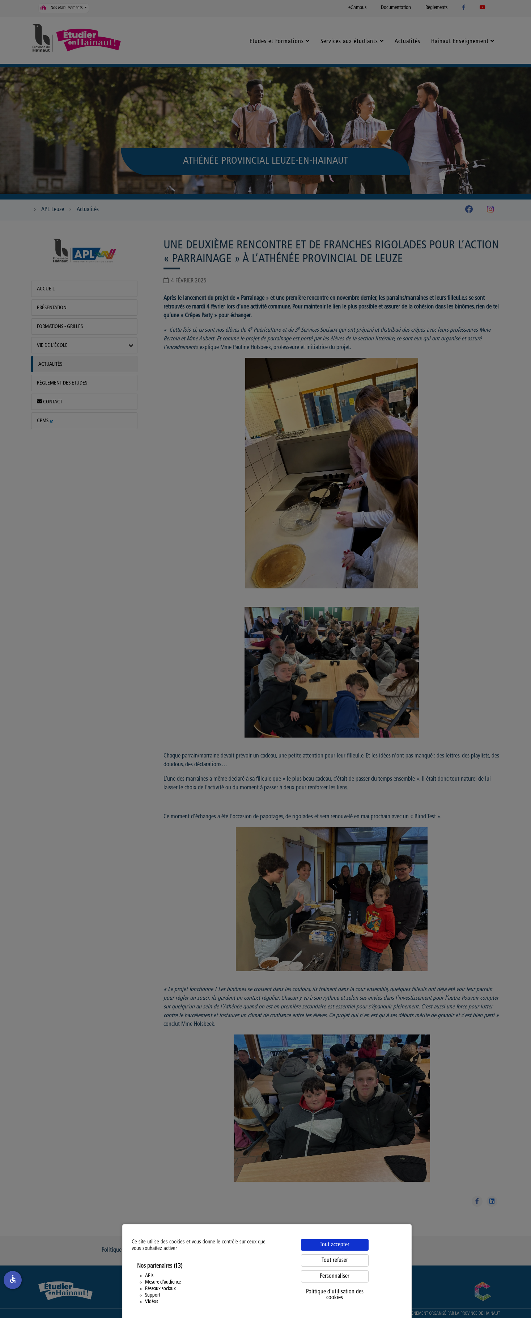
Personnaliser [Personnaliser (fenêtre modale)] (334, 1276)
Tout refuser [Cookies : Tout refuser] (335, 1260)
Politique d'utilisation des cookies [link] (335, 1295)
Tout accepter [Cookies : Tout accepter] (334, 1245)
